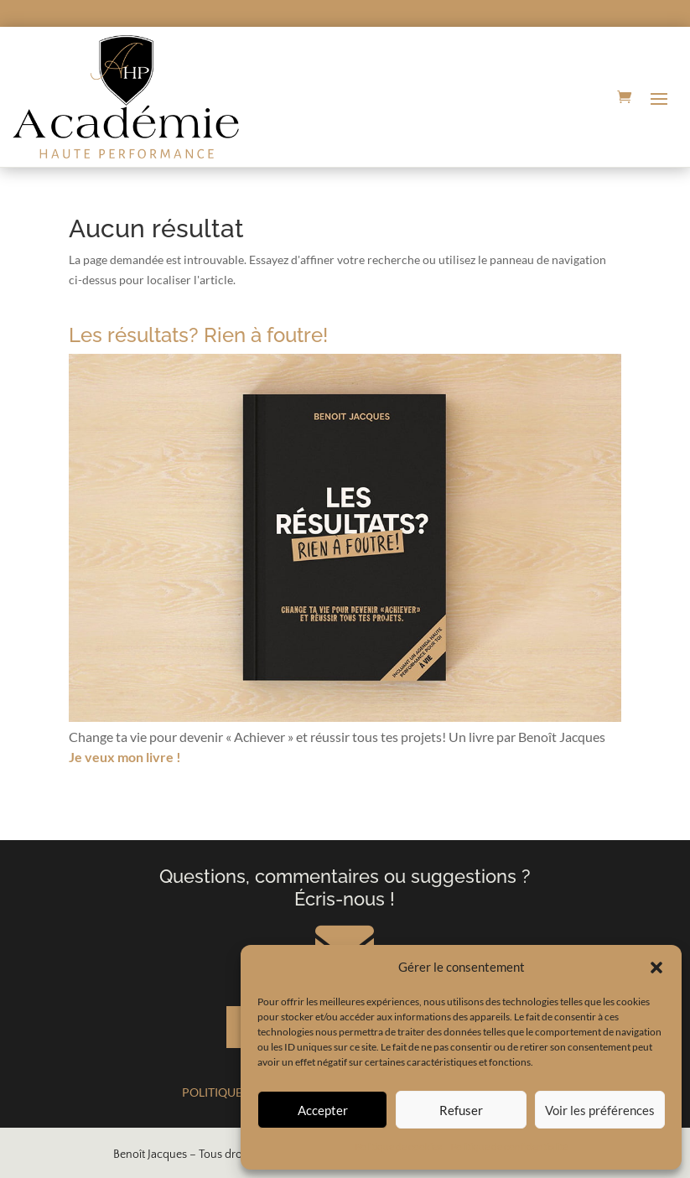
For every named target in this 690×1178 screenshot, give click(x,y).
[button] (656, 967)
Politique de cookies (398, 1146)
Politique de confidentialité (509, 1146)
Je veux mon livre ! (125, 757)
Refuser (461, 1110)
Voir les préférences (600, 1110)
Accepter (323, 1110)
